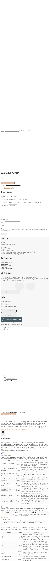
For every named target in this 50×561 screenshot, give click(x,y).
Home (2, 90)
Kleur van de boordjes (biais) (12, 90)
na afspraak (12, 167)
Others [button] (2, 539)
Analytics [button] (3, 447)
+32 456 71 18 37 (9, 238)
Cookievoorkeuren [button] (5, 353)
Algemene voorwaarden (7, 185)
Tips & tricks (4, 190)
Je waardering (5, 128)
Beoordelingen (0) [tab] (9, 111)
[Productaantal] (6, 104)
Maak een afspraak (8, 234)
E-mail (3, 149)
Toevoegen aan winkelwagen (7, 106)
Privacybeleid (4, 187)
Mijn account (7, 251)
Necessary (5, 377)
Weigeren (25, 353)
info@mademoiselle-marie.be (8, 230)
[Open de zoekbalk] (5, 299)
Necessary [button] (3, 375)
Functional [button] (3, 428)
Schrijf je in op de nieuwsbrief (10, 215)
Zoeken (6, 252)
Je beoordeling (5, 142)
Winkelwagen (8, 303)
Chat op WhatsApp (13, 243)
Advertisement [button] (5, 531)
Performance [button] (4, 441)
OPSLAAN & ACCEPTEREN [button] (7, 550)
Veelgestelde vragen (6, 189)
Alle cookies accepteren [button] (17, 353)
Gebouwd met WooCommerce (15, 247)
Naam (3, 145)
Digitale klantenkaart (6, 192)
